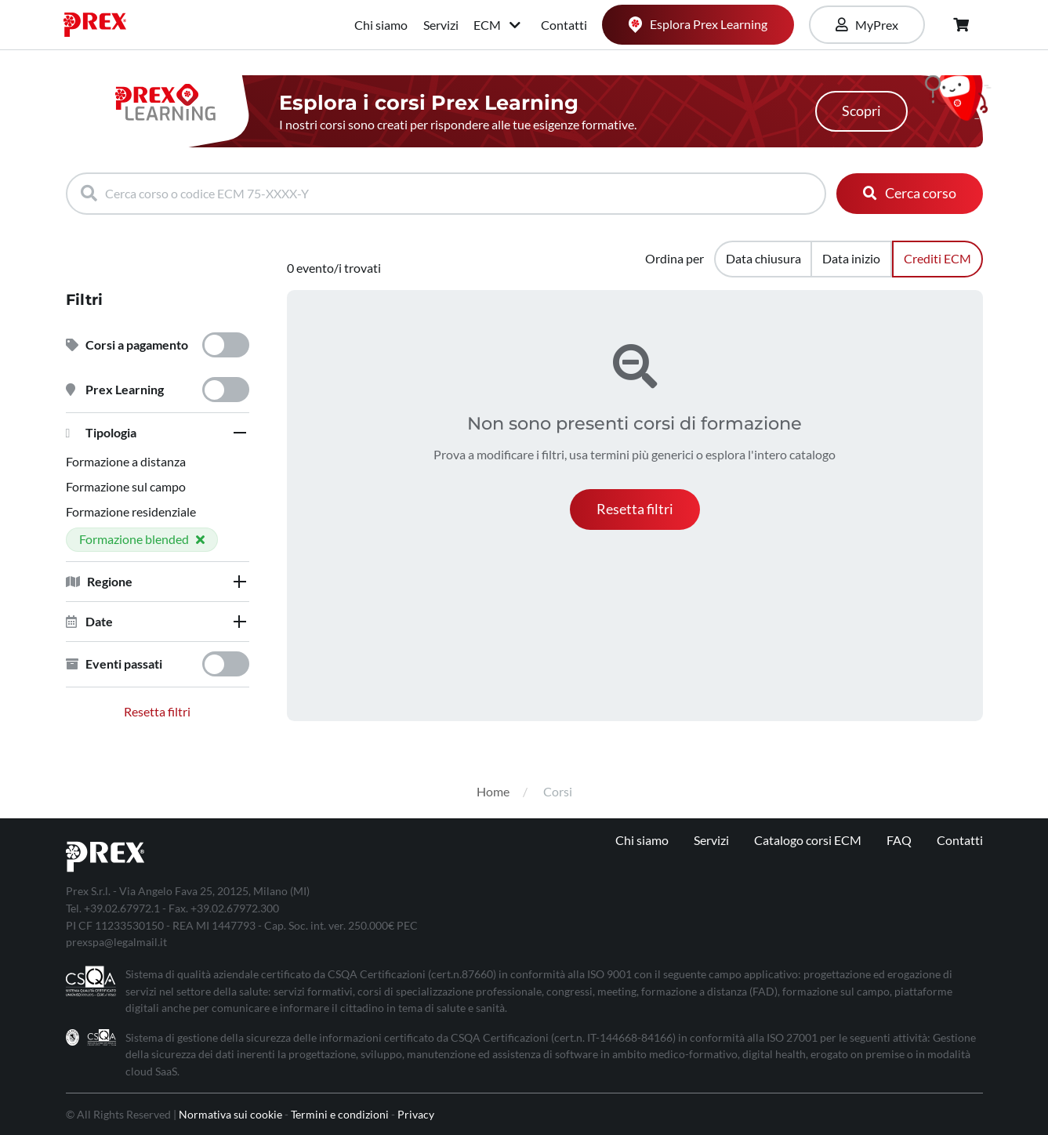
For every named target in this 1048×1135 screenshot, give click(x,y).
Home (493, 791)
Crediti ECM (937, 258)
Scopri (861, 111)
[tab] (157, 432)
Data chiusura (763, 258)
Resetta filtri (157, 711)
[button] (157, 432)
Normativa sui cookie (230, 1114)
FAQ (899, 839)
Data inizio (851, 258)
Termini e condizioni (340, 1114)
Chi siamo (381, 24)
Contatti (564, 24)
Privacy (415, 1114)
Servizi (441, 24)
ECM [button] (498, 24)
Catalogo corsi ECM (807, 839)
